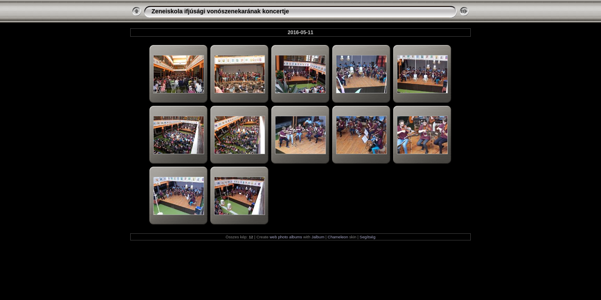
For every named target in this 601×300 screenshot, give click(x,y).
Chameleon (338, 237)
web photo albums (286, 237)
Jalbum (317, 237)
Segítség (368, 237)
